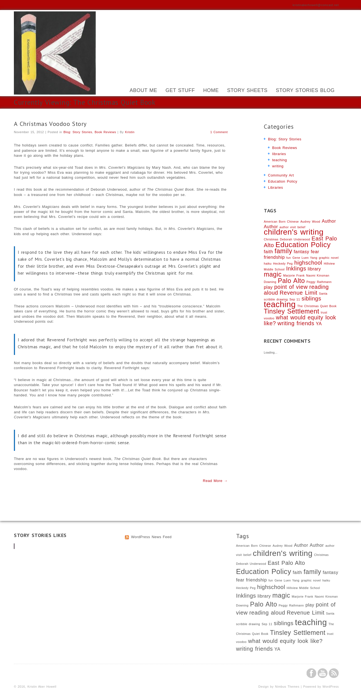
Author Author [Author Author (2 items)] (309, 545)
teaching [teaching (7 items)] (280, 304)
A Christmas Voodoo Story (50, 124)
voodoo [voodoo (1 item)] (269, 318)
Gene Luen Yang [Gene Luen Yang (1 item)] (304, 257)
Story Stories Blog (305, 90)
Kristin (129, 132)
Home (211, 90)
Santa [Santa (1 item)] (323, 293)
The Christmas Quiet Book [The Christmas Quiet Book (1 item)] (317, 306)
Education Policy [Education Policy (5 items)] (303, 244)
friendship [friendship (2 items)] (274, 257)
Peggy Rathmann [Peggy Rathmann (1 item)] (319, 282)
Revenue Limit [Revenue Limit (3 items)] (298, 293)
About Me (143, 90)
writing (278, 166)
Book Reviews (105, 132)
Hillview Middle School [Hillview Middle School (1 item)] (303, 588)
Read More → (215, 481)
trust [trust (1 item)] (324, 312)
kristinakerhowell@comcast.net (316, 5)
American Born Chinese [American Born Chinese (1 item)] (281, 221)
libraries (279, 154)
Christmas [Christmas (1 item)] (271, 239)
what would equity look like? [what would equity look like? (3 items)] (285, 641)
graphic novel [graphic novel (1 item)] (329, 257)
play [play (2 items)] (268, 287)
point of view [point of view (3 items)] (291, 287)
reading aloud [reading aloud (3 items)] (267, 613)
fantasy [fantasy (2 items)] (301, 251)
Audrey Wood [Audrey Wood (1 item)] (310, 221)
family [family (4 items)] (283, 251)
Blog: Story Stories (78, 132)
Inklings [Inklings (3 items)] (296, 268)
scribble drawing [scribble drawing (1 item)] (276, 299)
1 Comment (219, 132)
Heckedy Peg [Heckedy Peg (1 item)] (283, 263)
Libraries (275, 187)
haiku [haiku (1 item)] (268, 263)
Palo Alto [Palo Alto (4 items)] (291, 280)
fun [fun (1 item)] (288, 257)
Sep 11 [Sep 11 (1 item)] (294, 299)
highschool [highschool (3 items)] (308, 263)
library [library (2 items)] (314, 268)
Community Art (281, 175)
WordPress (330, 686)
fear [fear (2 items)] (315, 251)
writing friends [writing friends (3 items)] (295, 323)
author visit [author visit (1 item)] (288, 227)
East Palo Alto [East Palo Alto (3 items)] (286, 563)
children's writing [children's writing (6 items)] (294, 232)
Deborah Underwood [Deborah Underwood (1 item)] (295, 239)
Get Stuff (180, 90)
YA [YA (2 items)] (319, 323)
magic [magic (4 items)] (273, 274)
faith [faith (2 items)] (268, 251)
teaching (279, 160)
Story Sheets (247, 90)
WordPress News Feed (151, 537)
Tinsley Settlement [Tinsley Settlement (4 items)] (291, 311)
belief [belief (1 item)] (301, 227)
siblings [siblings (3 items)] (311, 298)
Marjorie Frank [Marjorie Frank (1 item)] (294, 275)
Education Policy (282, 181)
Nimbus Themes (287, 686)
